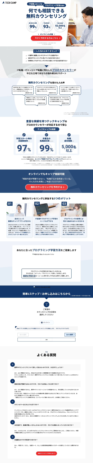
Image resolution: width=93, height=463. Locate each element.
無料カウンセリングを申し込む (46, 453)
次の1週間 (69, 334)
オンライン (46, 322)
